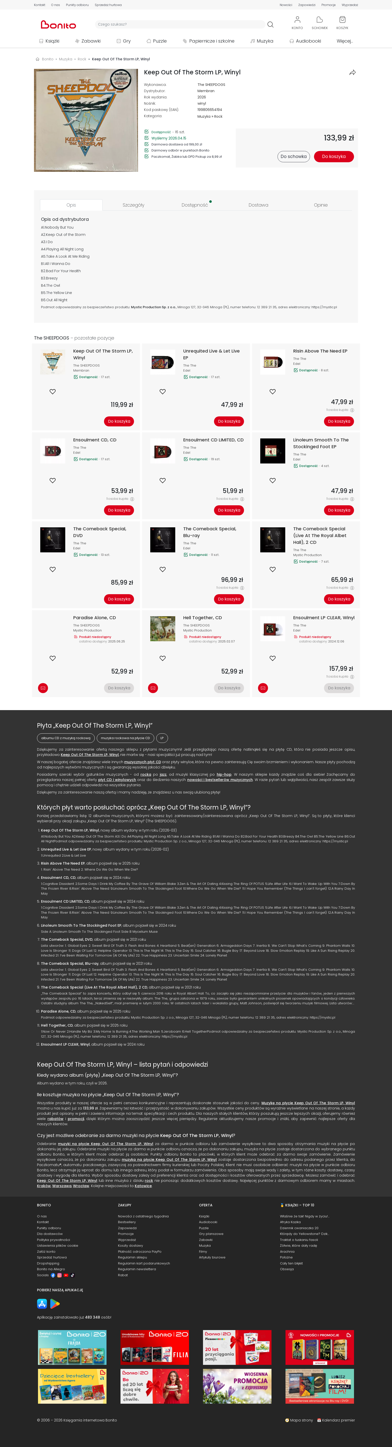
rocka (145, 774)
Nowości (286, 5)
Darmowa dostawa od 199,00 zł (177, 144)
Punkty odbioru (77, 5)
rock (149, 1180)
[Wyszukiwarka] (180, 24)
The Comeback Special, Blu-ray (69, 963)
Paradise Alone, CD (58, 1011)
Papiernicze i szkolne (211, 41)
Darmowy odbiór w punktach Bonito (181, 150)
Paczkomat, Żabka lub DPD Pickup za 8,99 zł (187, 156)
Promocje (329, 5)
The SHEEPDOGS (211, 84)
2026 (202, 97)
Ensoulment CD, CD (58, 877)
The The (189, 365)
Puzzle (160, 41)
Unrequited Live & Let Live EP (66, 849)
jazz (163, 774)
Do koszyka (119, 421)
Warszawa (62, 1185)
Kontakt (39, 5)
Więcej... (345, 41)
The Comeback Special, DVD (66, 939)
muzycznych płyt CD (142, 761)
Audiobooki (308, 41)
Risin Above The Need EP (63, 863)
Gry (127, 41)
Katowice (143, 1185)
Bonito (48, 59)
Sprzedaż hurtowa (108, 5)
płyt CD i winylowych (117, 779)
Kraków (44, 1185)
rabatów (56, 1118)
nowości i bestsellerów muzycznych (220, 779)
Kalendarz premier (338, 1420)
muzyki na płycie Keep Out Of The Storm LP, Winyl (105, 1143)
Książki (52, 41)
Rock (218, 116)
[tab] (71, 205)
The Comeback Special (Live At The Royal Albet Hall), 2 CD (94, 987)
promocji (76, 1118)
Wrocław (81, 1185)
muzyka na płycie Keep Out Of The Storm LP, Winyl (169, 1159)
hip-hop (224, 774)
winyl (202, 103)
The (49, 285)
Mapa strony (301, 1420)
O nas (55, 5)
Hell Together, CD (57, 1025)
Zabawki (91, 41)
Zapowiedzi (307, 5)
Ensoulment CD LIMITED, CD (65, 901)
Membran (206, 90)
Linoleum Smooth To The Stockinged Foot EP (81, 925)
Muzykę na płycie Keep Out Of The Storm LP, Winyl (308, 1102)
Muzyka (265, 41)
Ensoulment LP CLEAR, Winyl (65, 1044)
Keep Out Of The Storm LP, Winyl (90, 754)
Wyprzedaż (350, 5)
